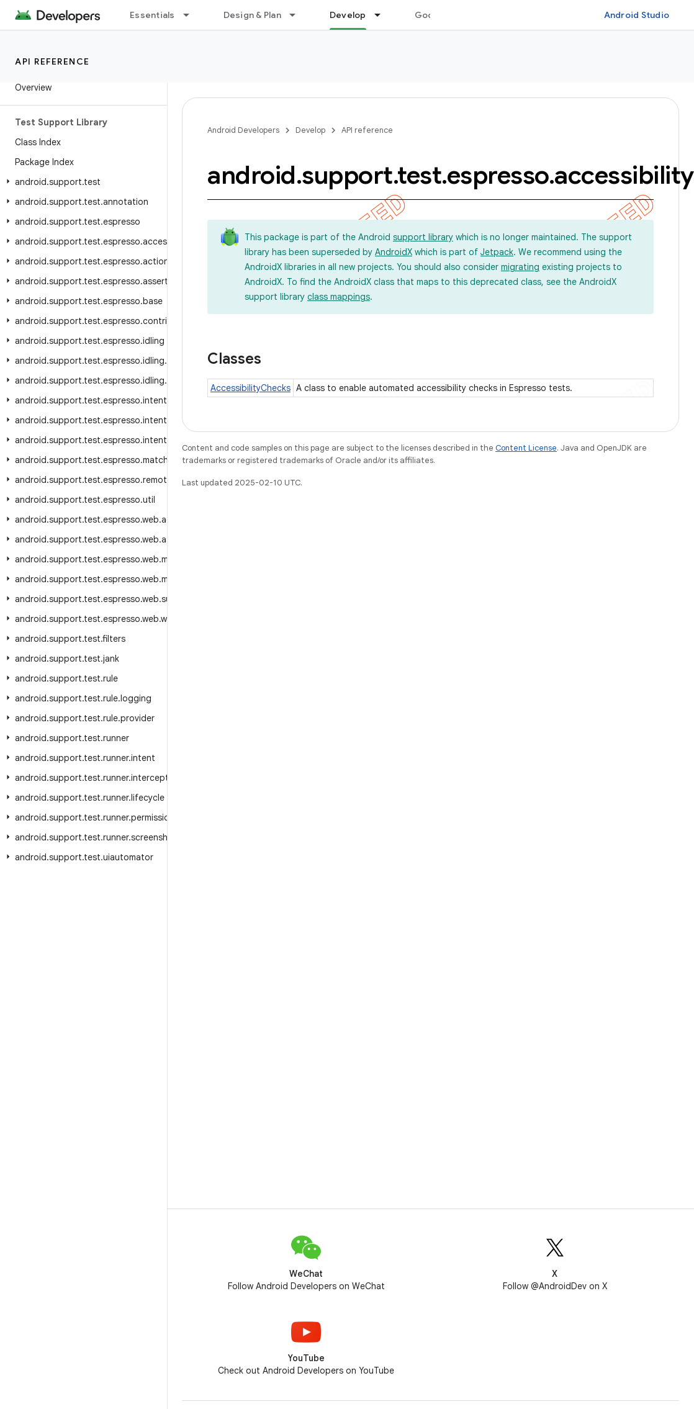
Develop (310, 130)
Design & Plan (252, 14)
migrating (520, 266)
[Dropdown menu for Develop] (383, 15)
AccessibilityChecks (250, 388)
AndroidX (393, 252)
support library (423, 237)
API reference (52, 61)
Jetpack (496, 252)
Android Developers (243, 130)
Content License (526, 448)
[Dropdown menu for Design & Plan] (298, 15)
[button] (81, 182)
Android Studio (637, 14)
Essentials (152, 14)
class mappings (338, 296)
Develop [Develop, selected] (348, 14)
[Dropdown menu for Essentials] (192, 15)
